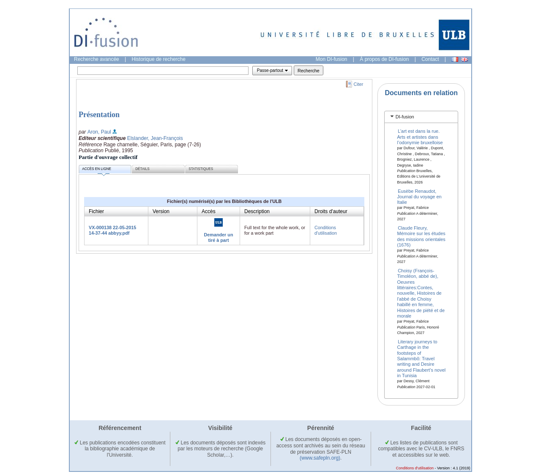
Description (257, 211)
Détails (142, 169)
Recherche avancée (96, 59)
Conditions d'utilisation (325, 230)
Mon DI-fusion (331, 59)
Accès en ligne (96, 170)
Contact (430, 59)
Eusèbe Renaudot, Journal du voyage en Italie (419, 196)
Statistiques (201, 169)
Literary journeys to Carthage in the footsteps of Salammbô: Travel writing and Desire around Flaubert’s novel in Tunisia (421, 358)
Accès (209, 211)
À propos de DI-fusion (384, 59)
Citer (358, 84)
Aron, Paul (99, 132)
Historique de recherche (159, 59)
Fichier (96, 211)
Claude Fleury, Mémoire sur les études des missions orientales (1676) (421, 236)
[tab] (421, 117)
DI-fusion (405, 116)
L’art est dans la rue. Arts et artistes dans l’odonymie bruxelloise (420, 137)
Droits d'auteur (330, 211)
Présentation (99, 114)
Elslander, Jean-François (155, 138)
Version (161, 211)
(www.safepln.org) (320, 458)
